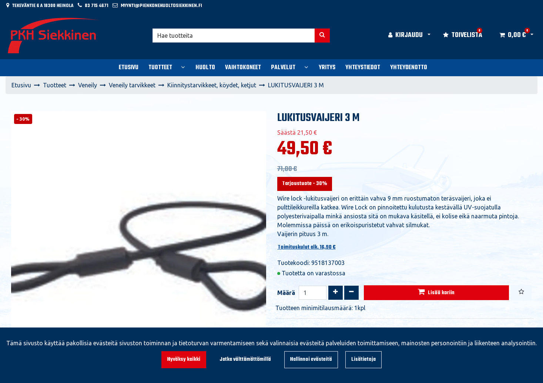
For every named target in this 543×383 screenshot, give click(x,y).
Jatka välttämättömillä (245, 359)
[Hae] (233, 35)
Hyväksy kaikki (183, 359)
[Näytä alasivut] (182, 67)
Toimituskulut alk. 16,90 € (307, 247)
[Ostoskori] (512, 35)
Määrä (286, 292)
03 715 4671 (96, 6)
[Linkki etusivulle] (54, 35)
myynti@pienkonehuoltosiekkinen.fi (161, 6)
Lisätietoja (363, 359)
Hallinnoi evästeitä (311, 359)
